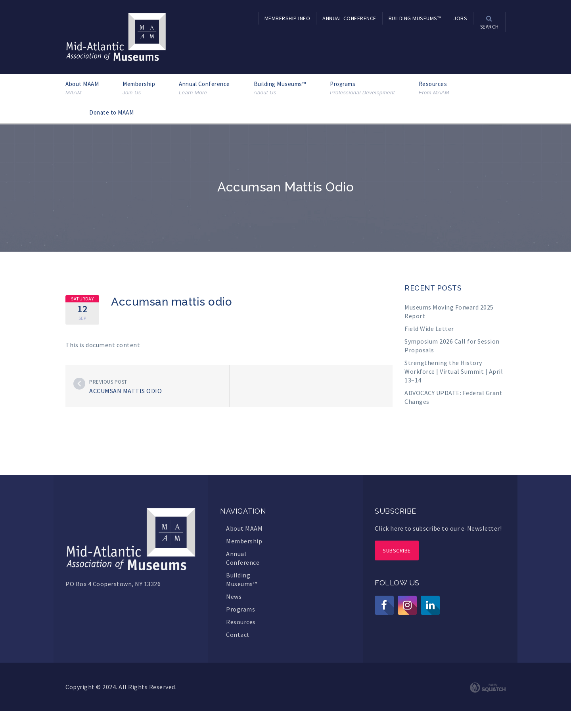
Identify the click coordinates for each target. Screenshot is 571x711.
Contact (238, 634)
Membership (139, 88)
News (233, 596)
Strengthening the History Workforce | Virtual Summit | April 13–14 (453, 371)
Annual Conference (204, 88)
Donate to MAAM (111, 112)
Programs (362, 88)
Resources (434, 88)
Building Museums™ (280, 88)
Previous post (108, 381)
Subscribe (397, 550)
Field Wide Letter (429, 329)
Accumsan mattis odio (125, 391)
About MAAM (82, 88)
